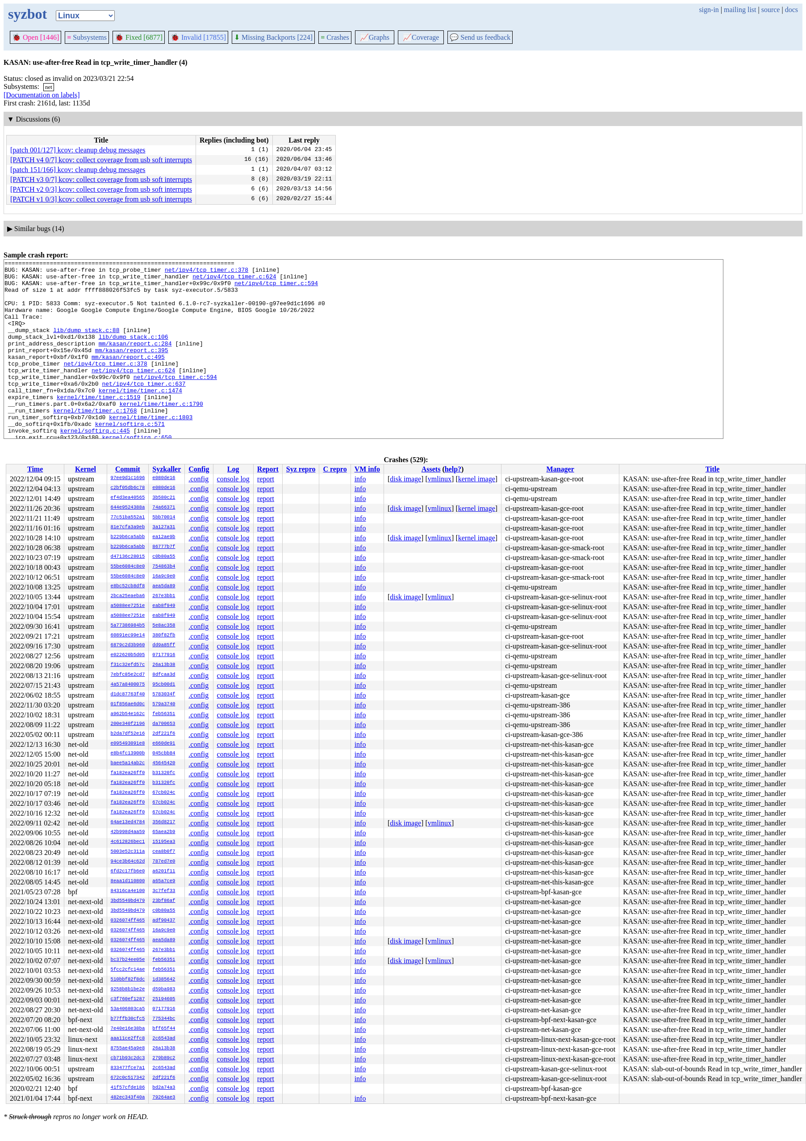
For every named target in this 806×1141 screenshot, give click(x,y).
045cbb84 (163, 753)
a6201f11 (163, 871)
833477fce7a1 (128, 1068)
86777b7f (163, 547)
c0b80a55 (163, 557)
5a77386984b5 (128, 626)
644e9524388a (128, 508)
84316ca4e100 (128, 891)
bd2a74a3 (163, 1088)
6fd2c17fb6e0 (128, 871)
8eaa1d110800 (128, 881)
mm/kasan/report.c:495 (128, 377)
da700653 (163, 724)
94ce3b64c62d (128, 862)
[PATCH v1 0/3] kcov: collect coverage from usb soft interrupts (101, 199)
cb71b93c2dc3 (128, 1058)
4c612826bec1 (128, 842)
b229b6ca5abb (128, 537)
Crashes (335, 37)
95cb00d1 (163, 685)
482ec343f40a (128, 1098)
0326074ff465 (128, 921)
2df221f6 (163, 734)
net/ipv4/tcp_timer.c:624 (234, 280)
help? (453, 469)
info (360, 479)
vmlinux (439, 479)
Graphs (374, 37)
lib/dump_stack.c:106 (133, 353)
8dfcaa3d (163, 675)
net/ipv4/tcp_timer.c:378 (206, 272)
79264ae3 (163, 1098)
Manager (560, 469)
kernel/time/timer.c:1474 (140, 417)
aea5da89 (163, 586)
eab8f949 (163, 606)
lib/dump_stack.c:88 (86, 345)
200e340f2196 (128, 724)
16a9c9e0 (163, 576)
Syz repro (301, 469)
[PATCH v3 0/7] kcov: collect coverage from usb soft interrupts (101, 179)
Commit (127, 469)
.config (198, 479)
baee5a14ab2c (128, 763)
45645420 (163, 763)
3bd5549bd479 (128, 901)
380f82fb (163, 635)
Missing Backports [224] (273, 37)
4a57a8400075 (128, 685)
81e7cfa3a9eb (128, 527)
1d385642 (163, 980)
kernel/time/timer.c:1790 (161, 433)
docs (791, 9)
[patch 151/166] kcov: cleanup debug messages (78, 169)
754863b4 (163, 567)
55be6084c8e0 (128, 567)
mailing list (740, 9)
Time (35, 469)
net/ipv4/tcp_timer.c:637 (143, 409)
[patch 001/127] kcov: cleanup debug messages (78, 150)
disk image (405, 479)
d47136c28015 (128, 557)
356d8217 (163, 822)
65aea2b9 (163, 832)
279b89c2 (163, 1058)
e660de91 (163, 744)
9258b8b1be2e (128, 989)
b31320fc (163, 773)
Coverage (421, 37)
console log (233, 479)
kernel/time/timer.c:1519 (98, 425)
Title (713, 469)
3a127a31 (163, 527)
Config (198, 469)
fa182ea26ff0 (128, 773)
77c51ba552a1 (128, 517)
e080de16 (163, 478)
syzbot (27, 14)
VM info (367, 469)
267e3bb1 (163, 596)
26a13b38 (163, 665)
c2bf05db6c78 (128, 488)
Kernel (85, 469)
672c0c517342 (128, 1078)
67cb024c (163, 793)
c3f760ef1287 (128, 999)
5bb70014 (163, 517)
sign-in (708, 9)
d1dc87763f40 (128, 694)
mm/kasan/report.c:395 (131, 369)
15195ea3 (163, 842)
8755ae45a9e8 (128, 1048)
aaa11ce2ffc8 (128, 1039)
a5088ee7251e (128, 606)
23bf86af (163, 901)
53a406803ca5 (128, 1009)
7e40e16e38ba (128, 1029)
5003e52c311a (128, 852)
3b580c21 (163, 498)
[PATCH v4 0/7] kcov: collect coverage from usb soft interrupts (101, 160)
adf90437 (163, 921)
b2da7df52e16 (128, 734)
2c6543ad (163, 1039)
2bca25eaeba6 (128, 596)
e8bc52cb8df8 (128, 586)
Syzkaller (166, 469)
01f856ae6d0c (128, 704)
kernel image (476, 479)
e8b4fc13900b (128, 753)
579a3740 (163, 704)
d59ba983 (163, 989)
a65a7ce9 (163, 881)
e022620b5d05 (128, 655)
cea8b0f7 (163, 852)
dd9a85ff (163, 645)
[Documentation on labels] (42, 95)
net (48, 87)
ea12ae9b (163, 537)
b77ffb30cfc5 (128, 1019)
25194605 (163, 999)
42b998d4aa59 (128, 832)
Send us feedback (480, 37)
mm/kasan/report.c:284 (135, 361)
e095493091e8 (128, 744)
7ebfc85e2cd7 (128, 675)
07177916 (163, 655)
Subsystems (87, 37)
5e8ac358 (163, 626)
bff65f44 (163, 1029)
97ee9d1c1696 (128, 478)
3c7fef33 (163, 891)
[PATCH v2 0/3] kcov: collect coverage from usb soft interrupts (101, 189)
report (265, 479)
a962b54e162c (128, 714)
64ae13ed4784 (128, 822)
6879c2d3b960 (128, 645)
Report (268, 469)
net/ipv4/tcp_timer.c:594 (276, 288)
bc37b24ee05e (128, 960)
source (770, 9)
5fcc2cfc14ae (128, 970)
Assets (431, 469)
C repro (335, 469)
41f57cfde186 (128, 1088)
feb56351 (163, 714)
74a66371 (163, 508)
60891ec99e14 (128, 635)
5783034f (163, 694)
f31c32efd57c (128, 665)
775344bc (163, 1019)
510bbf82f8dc (128, 980)
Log (233, 469)
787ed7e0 (163, 862)
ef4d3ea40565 (128, 498)
